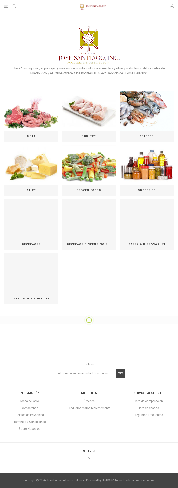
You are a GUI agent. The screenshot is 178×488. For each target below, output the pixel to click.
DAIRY (31, 190)
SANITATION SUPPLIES (31, 298)
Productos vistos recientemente (89, 408)
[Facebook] (89, 459)
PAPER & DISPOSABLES (146, 244)
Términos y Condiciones (30, 422)
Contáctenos (29, 408)
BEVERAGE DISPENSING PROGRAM (90, 244)
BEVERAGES (31, 244)
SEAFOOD (146, 136)
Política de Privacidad (30, 415)
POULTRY (89, 136)
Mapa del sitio (29, 401)
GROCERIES (147, 190)
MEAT (31, 136)
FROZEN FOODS (89, 190)
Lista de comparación (148, 401)
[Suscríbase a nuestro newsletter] (84, 373)
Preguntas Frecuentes (148, 415)
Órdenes (89, 401)
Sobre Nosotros (29, 429)
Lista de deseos (148, 408)
